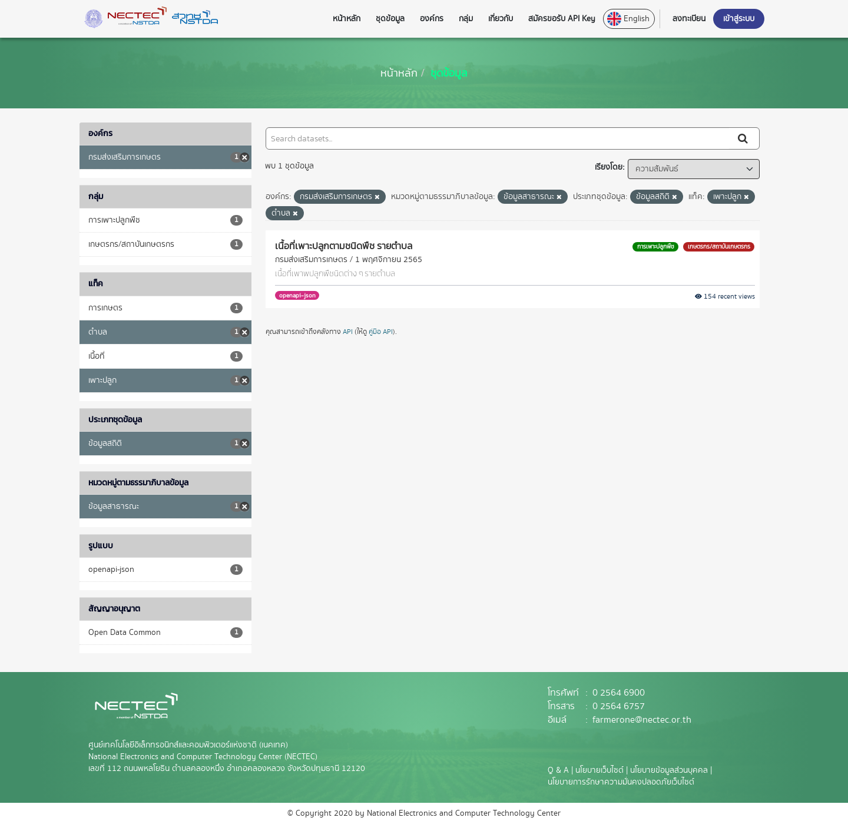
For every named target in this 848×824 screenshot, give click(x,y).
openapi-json (297, 295)
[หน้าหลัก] (399, 73)
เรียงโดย (608, 167)
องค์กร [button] (431, 19)
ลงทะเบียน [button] (689, 19)
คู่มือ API (381, 332)
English (628, 19)
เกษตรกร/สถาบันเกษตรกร (719, 246)
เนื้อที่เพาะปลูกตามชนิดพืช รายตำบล (343, 246)
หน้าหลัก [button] (346, 19)
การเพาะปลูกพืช (655, 246)
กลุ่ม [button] (466, 19)
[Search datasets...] (498, 138)
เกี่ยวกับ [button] (500, 19)
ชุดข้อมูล (449, 73)
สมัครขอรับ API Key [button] (561, 19)
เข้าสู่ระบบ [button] (738, 19)
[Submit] (743, 138)
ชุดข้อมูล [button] (390, 19)
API (348, 332)
